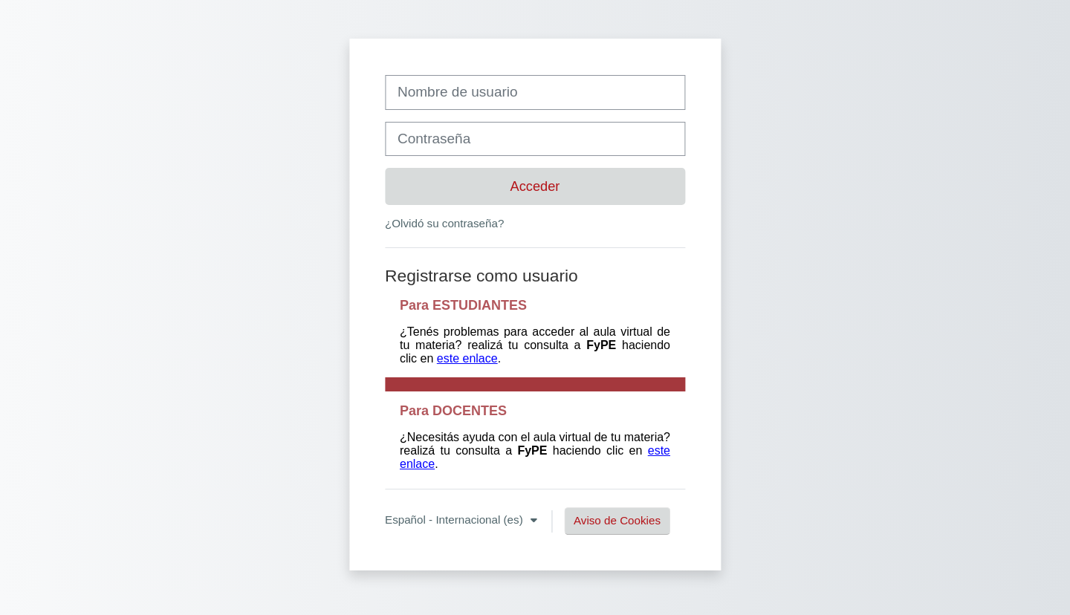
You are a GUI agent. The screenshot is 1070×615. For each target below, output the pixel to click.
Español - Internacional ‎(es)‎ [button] (455, 519)
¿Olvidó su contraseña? (444, 223)
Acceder (535, 186)
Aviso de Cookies (617, 520)
